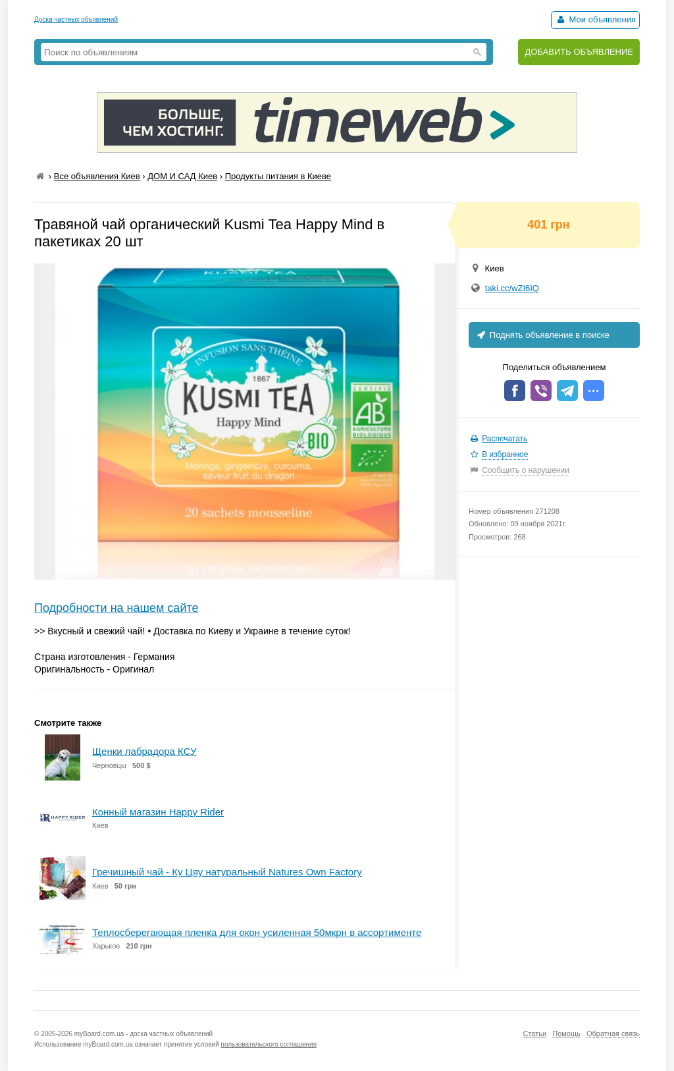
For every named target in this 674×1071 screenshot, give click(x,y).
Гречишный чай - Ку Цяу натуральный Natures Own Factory (227, 871)
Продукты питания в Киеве (278, 176)
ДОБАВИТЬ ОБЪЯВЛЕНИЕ (579, 52)
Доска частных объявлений (76, 19)
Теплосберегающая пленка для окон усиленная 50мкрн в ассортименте (256, 932)
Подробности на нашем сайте (116, 608)
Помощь (566, 1033)
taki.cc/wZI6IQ (512, 288)
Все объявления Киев (97, 176)
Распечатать (504, 438)
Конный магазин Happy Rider (158, 811)
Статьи (534, 1033)
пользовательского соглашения (269, 1044)
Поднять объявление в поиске (542, 335)
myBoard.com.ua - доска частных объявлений (143, 1033)
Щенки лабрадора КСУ (144, 751)
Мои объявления (595, 19)
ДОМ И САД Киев (182, 176)
